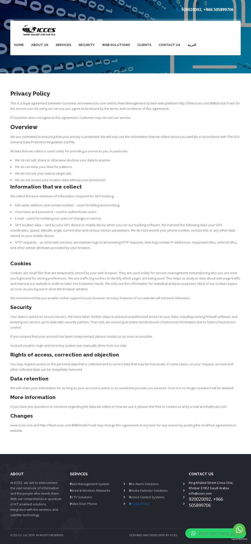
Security (86, 45)
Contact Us (169, 45)
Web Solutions (116, 45)
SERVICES (63, 45)
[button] (215, 533)
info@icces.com (200, 493)
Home (19, 45)
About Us (39, 45)
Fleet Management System (137, 103)
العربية (192, 45)
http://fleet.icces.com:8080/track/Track (206, 103)
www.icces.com (95, 103)
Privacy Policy (139, 503)
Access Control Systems (146, 497)
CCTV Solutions (81, 497)
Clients (144, 45)
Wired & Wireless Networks (90, 490)
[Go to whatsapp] (239, 529)
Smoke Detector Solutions (148, 490)
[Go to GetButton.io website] (239, 539)
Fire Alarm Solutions (144, 484)
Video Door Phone (83, 503)
